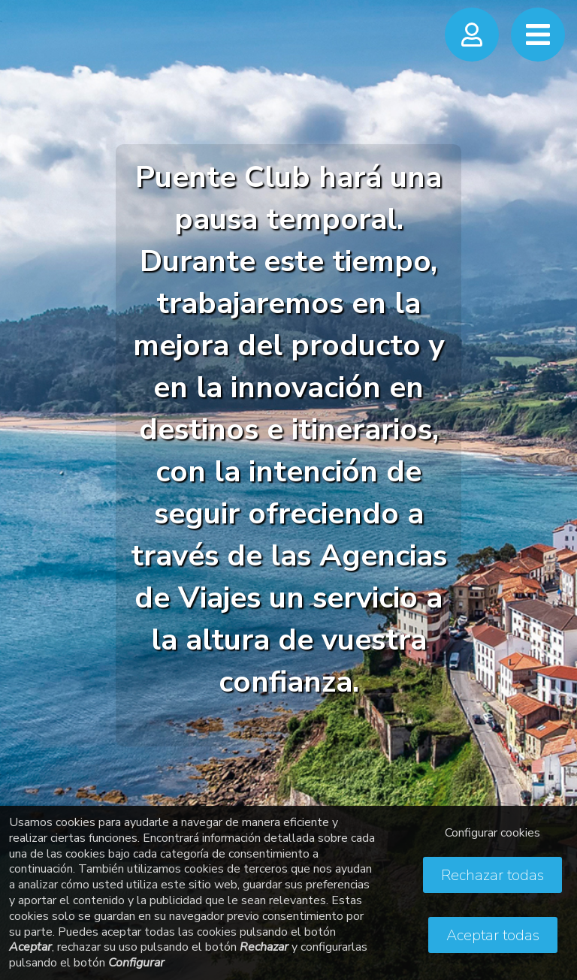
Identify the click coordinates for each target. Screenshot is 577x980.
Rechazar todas (492, 875)
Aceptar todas (492, 935)
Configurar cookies (492, 833)
